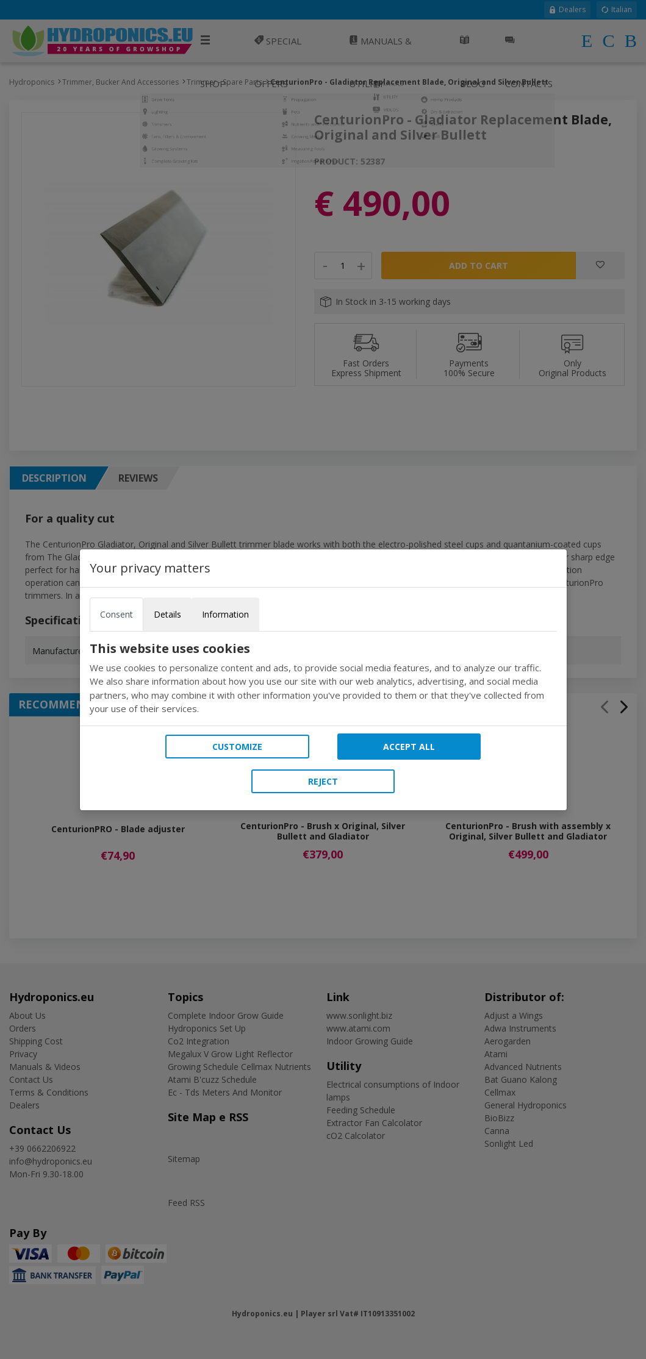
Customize (237, 746)
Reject (323, 781)
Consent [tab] (116, 614)
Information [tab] (225, 614)
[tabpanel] (323, 678)
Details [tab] (167, 614)
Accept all (409, 746)
